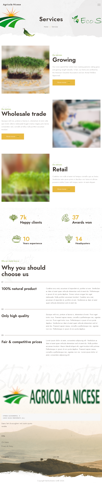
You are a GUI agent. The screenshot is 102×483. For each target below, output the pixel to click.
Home (46, 27)
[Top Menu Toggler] (99, 5)
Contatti (55, 463)
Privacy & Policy (7, 446)
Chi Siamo (5, 442)
